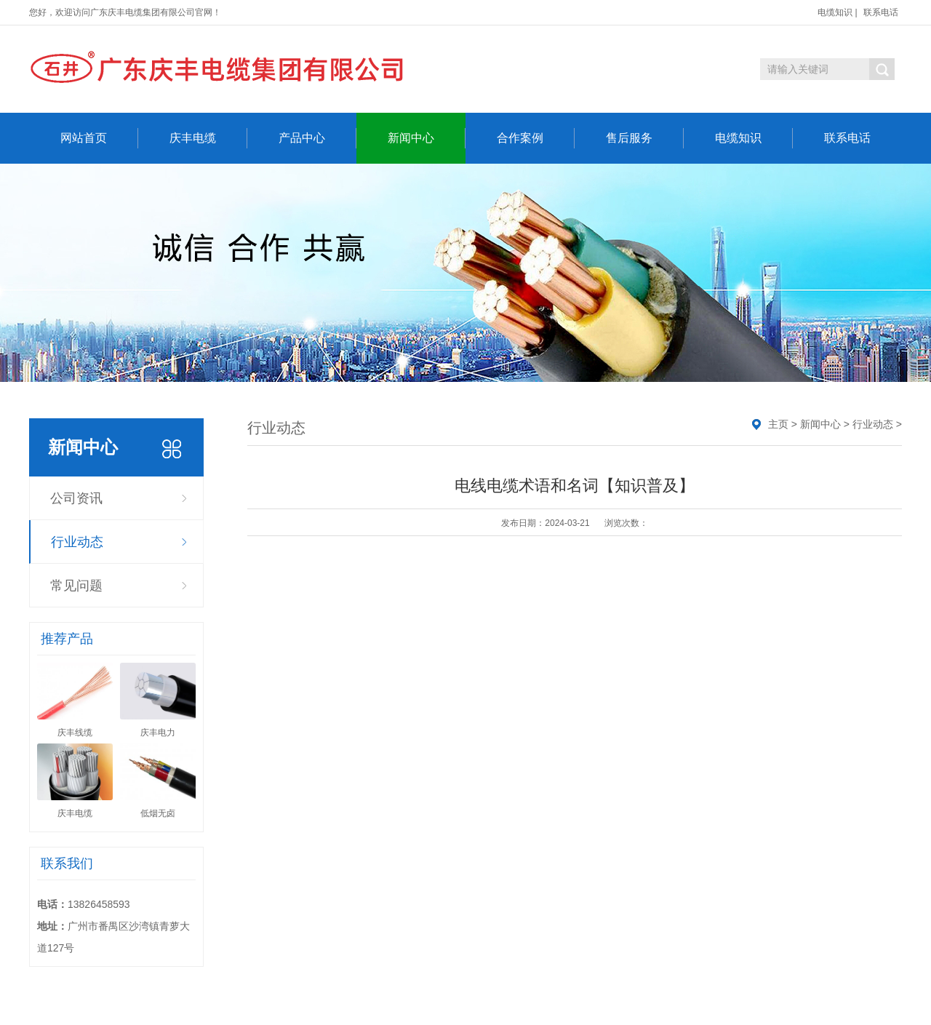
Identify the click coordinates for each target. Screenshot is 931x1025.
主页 (778, 424)
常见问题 (76, 585)
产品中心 (317, 138)
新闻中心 (427, 138)
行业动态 (77, 542)
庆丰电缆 (208, 138)
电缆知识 (835, 12)
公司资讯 (76, 498)
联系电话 (880, 12)
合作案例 (536, 138)
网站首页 (99, 138)
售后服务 (645, 138)
